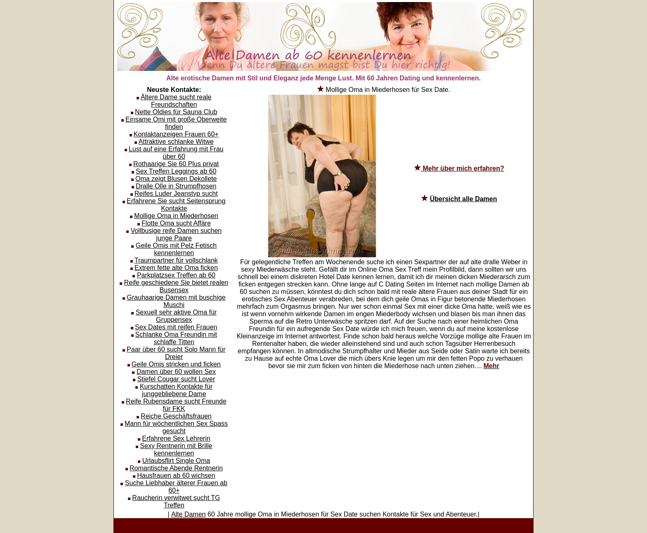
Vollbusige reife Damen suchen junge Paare (176, 234)
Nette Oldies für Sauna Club (176, 111)
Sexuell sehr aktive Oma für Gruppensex (176, 316)
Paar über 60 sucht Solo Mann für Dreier (176, 353)
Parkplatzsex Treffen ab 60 (176, 275)
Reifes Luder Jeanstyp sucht (176, 193)
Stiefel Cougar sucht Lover (176, 379)
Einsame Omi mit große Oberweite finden (176, 123)
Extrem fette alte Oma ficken (176, 267)
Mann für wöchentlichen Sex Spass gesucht (176, 427)
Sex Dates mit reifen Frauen (176, 327)
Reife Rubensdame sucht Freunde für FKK (176, 405)
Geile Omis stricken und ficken (176, 364)
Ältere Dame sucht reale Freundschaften (176, 101)
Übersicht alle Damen (463, 198)
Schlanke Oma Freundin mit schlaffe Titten (176, 338)
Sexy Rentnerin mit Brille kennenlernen (176, 449)
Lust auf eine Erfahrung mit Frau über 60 (176, 153)
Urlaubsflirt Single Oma (176, 460)
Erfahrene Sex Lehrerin (176, 438)
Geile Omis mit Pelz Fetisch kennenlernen (176, 249)
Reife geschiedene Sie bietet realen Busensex (176, 286)
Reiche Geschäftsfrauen (176, 416)
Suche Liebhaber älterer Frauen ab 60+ (176, 486)
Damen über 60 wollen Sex (176, 371)
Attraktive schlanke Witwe (176, 141)
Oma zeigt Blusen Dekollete (176, 178)
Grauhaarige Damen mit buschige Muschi (176, 301)
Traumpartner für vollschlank (176, 260)
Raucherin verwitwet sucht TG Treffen (176, 501)
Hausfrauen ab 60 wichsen (176, 475)
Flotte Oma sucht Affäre (176, 223)
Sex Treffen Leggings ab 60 (176, 171)
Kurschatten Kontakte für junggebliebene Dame (176, 390)
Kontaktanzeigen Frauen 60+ (176, 134)
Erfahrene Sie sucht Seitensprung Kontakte (176, 204)
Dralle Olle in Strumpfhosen (176, 186)
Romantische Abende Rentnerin (176, 468)
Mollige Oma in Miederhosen (176, 215)
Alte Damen (188, 514)
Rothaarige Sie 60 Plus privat (176, 163)
